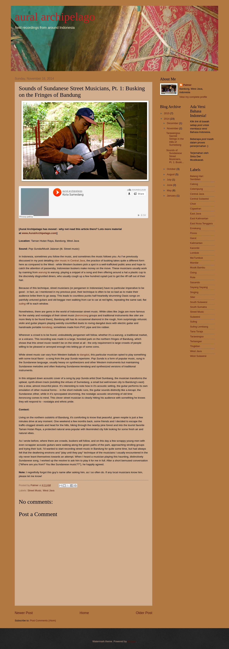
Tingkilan (195, 346)
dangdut (84, 354)
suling (22, 303)
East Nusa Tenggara (201, 223)
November (173, 128)
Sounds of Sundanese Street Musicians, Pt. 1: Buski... (175, 156)
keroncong (82, 315)
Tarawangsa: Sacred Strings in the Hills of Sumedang (175, 139)
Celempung (196, 188)
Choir (193, 203)
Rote (192, 277)
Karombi (194, 248)
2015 (167, 113)
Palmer (187, 84)
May (169, 190)
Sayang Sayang (199, 287)
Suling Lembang (199, 326)
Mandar (194, 262)
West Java (48, 490)
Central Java (197, 193)
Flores (193, 233)
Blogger (131, 641)
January (171, 195)
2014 (167, 118)
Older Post (144, 613)
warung (42, 272)
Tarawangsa (196, 336)
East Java (195, 213)
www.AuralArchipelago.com (39, 233)
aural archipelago (55, 16)
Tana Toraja (196, 331)
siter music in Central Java (69, 260)
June (170, 185)
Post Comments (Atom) (43, 620)
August (171, 174)
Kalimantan (196, 243)
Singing (194, 292)
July (169, 179)
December (173, 123)
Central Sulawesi (199, 198)
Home (84, 613)
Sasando (195, 282)
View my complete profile (193, 96)
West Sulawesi (198, 356)
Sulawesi (195, 316)
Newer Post (24, 613)
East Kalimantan (199, 218)
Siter (192, 297)
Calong (194, 184)
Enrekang (195, 228)
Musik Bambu (197, 267)
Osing (193, 272)
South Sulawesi (198, 302)
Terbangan (196, 341)
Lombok (194, 252)
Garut (193, 238)
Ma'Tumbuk (196, 257)
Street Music (34, 490)
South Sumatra (198, 306)
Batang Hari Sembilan (196, 177)
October (171, 169)
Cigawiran (195, 208)
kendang (47, 327)
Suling (193, 321)
